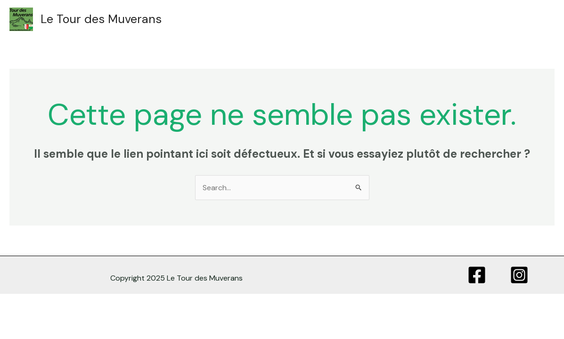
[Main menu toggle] (537, 19)
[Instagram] (519, 275)
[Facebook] (476, 275)
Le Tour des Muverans (101, 19)
